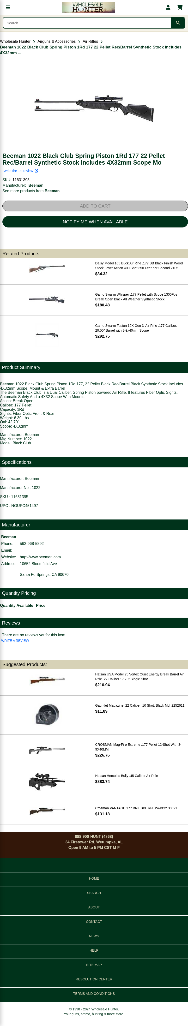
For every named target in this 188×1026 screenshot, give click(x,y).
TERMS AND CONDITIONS (94, 994)
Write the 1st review (21, 171)
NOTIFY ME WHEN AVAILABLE (95, 221)
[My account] (168, 7)
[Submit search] (178, 23)
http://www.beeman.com (40, 557)
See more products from (31, 191)
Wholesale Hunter (15, 41)
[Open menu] (8, 7)
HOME (94, 878)
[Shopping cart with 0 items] (180, 7)
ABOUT (94, 907)
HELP (94, 950)
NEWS (94, 936)
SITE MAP (94, 965)
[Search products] (87, 23)
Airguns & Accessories (56, 41)
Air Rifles (90, 41)
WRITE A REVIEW (15, 641)
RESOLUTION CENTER (94, 979)
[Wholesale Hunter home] (88, 7)
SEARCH (94, 893)
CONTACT (94, 922)
